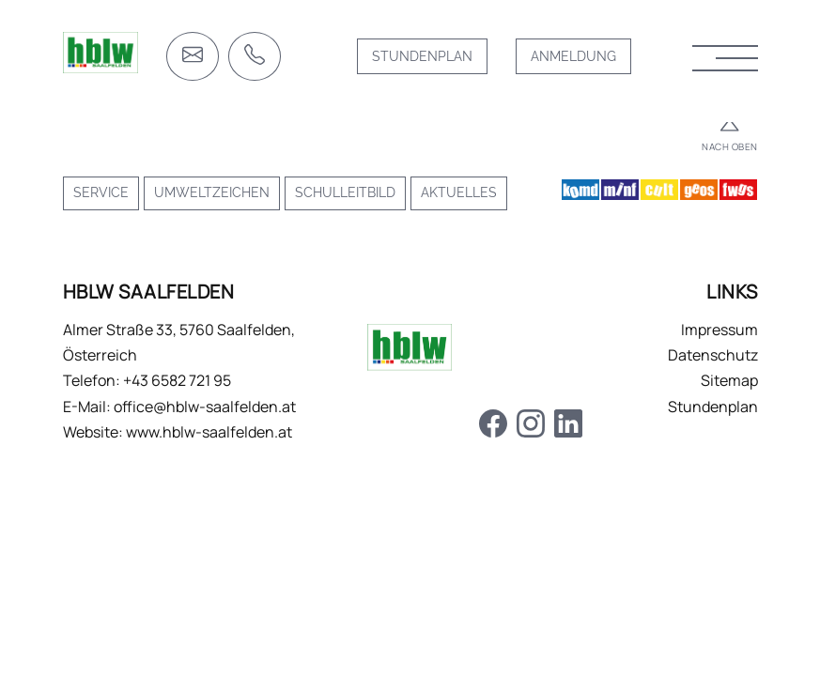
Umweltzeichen (212, 192)
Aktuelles (459, 192)
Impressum (719, 329)
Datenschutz (713, 355)
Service (101, 192)
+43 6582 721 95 (177, 380)
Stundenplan (422, 56)
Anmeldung (573, 56)
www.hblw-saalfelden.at (209, 432)
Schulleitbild (345, 192)
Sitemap (729, 380)
